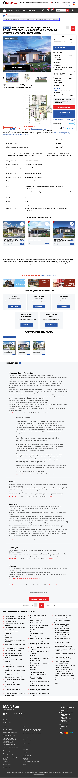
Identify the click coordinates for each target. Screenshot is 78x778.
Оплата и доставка (11, 85)
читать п (44, 275)
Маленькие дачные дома (38, 672)
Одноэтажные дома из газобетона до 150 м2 (62, 625)
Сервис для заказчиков (39, 290)
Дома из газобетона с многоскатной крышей (61, 662)
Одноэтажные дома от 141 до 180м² (64, 678)
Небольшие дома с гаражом (39, 663)
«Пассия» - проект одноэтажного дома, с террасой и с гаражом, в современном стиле (11, 240)
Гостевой (33, 669)
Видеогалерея (26, 743)
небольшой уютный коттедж (26, 259)
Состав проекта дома (38, 129)
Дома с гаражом (35, 623)
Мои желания (6, 767)
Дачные (32, 655)
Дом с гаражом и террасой (39, 636)
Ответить (52, 412)
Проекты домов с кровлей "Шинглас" (13, 673)
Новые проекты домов (12, 664)
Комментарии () (24, 87)
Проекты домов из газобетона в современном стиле (64, 666)
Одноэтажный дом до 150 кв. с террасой (39, 652)
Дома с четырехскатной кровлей (37, 628)
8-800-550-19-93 (55, 2)
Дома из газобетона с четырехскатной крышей (62, 658)
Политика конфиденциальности (31, 761)
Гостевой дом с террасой (38, 641)
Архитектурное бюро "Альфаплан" (11, 708)
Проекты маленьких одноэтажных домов (36, 632)
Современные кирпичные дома (63, 621)
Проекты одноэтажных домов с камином (39, 686)
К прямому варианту (16, 67)
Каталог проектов (13, 10)
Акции (24, 764)
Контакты (25, 749)
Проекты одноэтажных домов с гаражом (15, 641)
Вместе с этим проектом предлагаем (27, 337)
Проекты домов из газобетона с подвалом (64, 650)
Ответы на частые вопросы (10, 738)
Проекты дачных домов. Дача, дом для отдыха (15, 694)
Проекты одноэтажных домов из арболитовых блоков (39, 682)
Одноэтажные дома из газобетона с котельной (62, 641)
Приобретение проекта (28, 10)
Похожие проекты (9, 337)
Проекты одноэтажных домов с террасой (39, 644)
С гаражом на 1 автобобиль (14, 666)
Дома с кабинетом (36, 620)
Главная (5, 726)
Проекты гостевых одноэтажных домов (36, 678)
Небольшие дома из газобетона (36, 666)
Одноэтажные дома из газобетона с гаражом (62, 633)
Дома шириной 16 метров (13, 653)
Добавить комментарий (39, 599)
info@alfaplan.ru (66, 2)
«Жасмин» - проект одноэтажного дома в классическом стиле (36, 240)
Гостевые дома (10, 687)
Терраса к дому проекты (38, 615)
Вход (6, 719)
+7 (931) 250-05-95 (66, 715)
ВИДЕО (12, 129)
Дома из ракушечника (12, 682)
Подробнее (14, 306)
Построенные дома (28, 740)
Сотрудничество (27, 755)
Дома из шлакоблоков (12, 684)
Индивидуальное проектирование (11, 754)
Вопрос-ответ (9, 87)
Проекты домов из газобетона (15, 616)
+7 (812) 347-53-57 (66, 718)
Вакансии (25, 758)
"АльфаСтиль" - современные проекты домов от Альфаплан (15, 669)
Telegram (71, 123)
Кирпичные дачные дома (62, 615)
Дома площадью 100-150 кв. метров (14, 624)
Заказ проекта (6, 761)
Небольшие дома (10, 621)
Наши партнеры (27, 736)
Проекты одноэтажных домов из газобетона (15, 628)
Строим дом (26, 726)
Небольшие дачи (35, 660)
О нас (24, 746)
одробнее (52, 275)
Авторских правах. (39, 774)
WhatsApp (63, 125)
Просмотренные (7, 764)
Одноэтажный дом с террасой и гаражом (40, 648)
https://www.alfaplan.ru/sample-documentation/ (24, 578)
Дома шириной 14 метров (13, 651)
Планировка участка (8, 750)
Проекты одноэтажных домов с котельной (39, 690)
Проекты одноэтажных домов (15, 618)
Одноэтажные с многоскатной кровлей (64, 682)
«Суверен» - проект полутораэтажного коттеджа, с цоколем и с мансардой (37, 352)
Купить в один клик (58, 119)
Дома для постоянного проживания (12, 690)
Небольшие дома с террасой (39, 658)
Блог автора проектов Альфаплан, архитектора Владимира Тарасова (32, 729)
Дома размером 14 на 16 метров (13, 656)
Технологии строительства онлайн (32, 733)
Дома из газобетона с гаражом (12, 632)
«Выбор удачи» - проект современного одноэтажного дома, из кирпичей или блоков (62, 240)
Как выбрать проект (8, 741)
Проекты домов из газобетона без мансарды (64, 654)
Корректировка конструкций (10, 747)
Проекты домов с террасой (39, 625)
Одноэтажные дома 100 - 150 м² (15, 645)
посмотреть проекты (56, 89)
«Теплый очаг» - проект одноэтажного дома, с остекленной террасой (22, 352)
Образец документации (30, 85)
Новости (25, 752)
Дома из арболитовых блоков (15, 679)
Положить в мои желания (65, 114)
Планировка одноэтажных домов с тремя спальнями (63, 645)
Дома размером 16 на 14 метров (13, 660)
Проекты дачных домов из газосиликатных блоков (63, 670)
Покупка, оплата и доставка (10, 732)
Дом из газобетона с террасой (40, 638)
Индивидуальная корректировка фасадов (11, 757)
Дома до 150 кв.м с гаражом (14, 648)
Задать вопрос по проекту (71, 120)
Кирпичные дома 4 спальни (63, 618)
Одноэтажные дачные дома (39, 674)
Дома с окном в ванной (37, 618)
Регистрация (8, 722)
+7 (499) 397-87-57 (66, 721)
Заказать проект (65, 107)
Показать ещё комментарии (39, 593)
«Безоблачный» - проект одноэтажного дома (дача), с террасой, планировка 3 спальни (8, 352)
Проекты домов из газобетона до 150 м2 (15, 636)
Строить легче (8, 127)
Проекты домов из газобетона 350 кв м (40, 694)
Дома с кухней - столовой (13, 677)
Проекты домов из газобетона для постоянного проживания (64, 674)
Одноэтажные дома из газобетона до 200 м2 (62, 629)
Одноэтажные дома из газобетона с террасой (62, 637)
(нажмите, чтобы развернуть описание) (17, 270)
